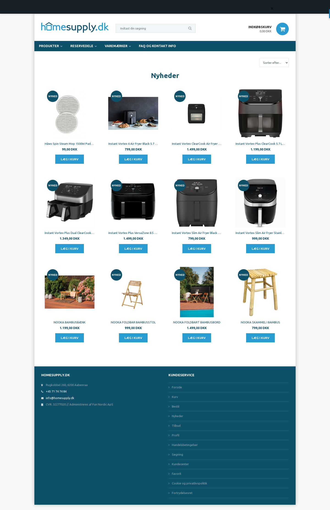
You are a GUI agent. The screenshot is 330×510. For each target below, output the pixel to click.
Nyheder (177, 416)
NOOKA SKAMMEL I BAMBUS (260, 322)
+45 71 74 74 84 (56, 391)
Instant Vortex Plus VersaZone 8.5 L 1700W (133, 232)
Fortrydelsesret (182, 492)
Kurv (175, 396)
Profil (175, 435)
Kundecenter (180, 464)
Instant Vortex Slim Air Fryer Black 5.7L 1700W (197, 232)
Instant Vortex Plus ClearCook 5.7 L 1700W (261, 143)
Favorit (176, 473)
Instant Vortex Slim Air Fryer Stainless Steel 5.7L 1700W (261, 232)
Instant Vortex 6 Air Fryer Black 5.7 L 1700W (133, 143)
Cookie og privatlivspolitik (189, 483)
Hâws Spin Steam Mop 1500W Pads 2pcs (70, 143)
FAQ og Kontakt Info (157, 46)
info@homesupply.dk (60, 398)
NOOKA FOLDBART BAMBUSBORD (196, 322)
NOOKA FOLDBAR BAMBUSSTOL (133, 322)
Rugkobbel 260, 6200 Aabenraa (67, 385)
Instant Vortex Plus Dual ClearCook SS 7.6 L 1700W (70, 232)
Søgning (177, 454)
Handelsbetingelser (185, 444)
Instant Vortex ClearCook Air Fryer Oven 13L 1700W (197, 143)
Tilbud (176, 425)
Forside (177, 387)
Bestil (175, 406)
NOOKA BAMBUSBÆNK (69, 322)
